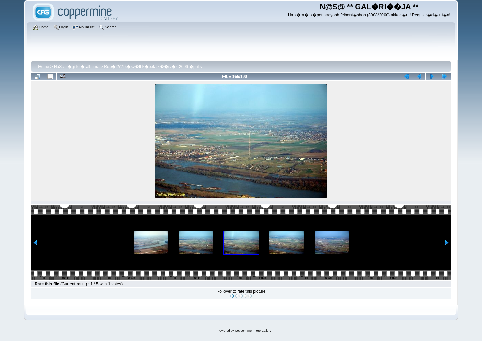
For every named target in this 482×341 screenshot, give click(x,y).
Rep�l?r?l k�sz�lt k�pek (129, 66)
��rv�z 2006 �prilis (181, 66)
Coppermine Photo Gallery (253, 330)
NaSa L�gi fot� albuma (77, 66)
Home (43, 66)
